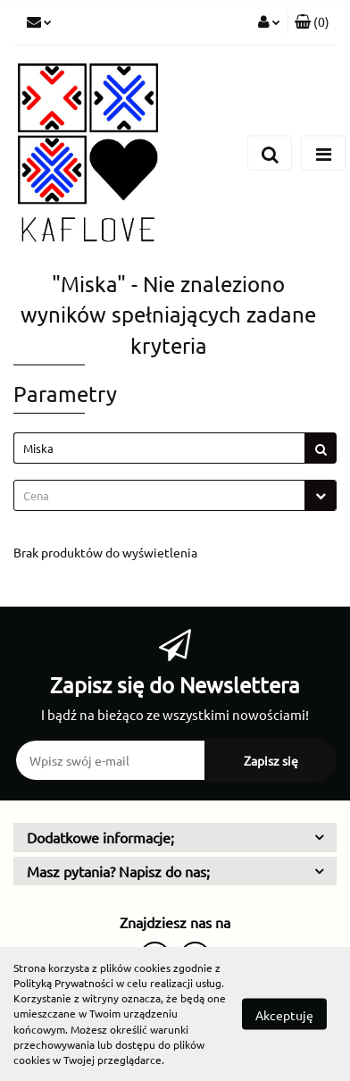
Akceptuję (284, 1015)
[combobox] (175, 495)
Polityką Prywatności (63, 983)
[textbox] (159, 495)
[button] (312, 22)
